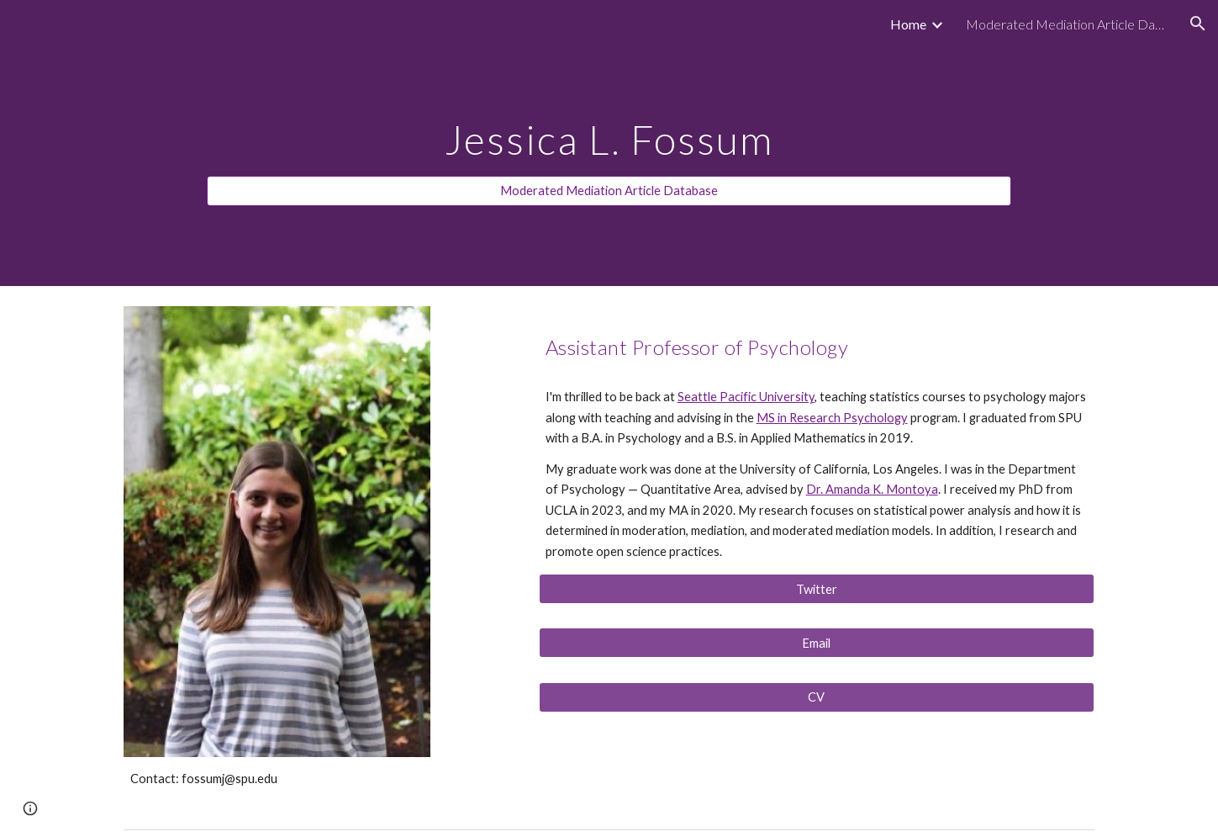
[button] (1198, 23)
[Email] (817, 642)
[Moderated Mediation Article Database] (609, 191)
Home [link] (908, 24)
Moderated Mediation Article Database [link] (1067, 24)
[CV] (817, 697)
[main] (609, 127)
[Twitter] (817, 588)
